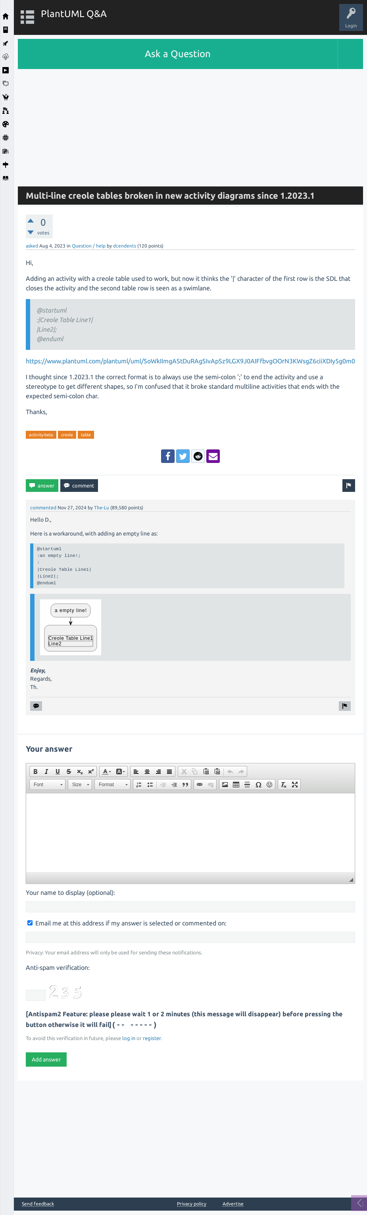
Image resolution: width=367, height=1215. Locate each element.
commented (43, 507)
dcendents (124, 245)
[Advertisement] (190, 124)
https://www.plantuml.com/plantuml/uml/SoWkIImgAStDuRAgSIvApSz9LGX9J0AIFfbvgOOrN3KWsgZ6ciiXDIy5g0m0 (190, 361)
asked (32, 245)
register (152, 1038)
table (86, 434)
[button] (35, 771)
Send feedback (38, 1204)
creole (67, 434)
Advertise (233, 1203)
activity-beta (41, 434)
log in (128, 1038)
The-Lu (101, 507)
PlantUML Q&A (74, 13)
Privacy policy (191, 1203)
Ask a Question (178, 53)
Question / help (89, 245)
